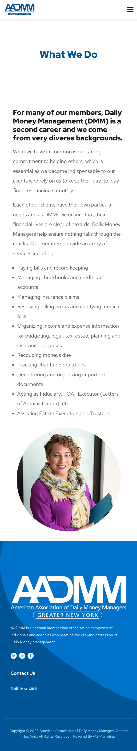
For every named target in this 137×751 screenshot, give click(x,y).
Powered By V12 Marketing (94, 736)
